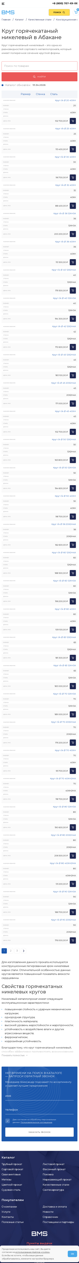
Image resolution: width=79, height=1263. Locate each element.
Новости (48, 1211)
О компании (9, 1206)
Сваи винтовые (11, 1174)
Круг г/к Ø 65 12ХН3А (64, 665)
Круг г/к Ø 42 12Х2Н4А (64, 326)
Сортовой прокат (12, 1169)
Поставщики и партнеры (58, 1222)
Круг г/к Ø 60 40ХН (65, 609)
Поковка (48, 1174)
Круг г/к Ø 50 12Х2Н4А (64, 439)
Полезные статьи (13, 1222)
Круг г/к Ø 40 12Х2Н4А (64, 270)
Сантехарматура (53, 1189)
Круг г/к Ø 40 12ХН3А (64, 298)
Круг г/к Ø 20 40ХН (65, 100)
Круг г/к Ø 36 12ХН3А (64, 213)
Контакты (8, 1216)
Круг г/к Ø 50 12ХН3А (64, 467)
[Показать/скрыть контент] (39, 1055)
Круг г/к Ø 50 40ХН (65, 496)
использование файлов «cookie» (32, 1252)
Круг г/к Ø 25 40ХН (65, 128)
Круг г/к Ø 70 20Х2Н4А (63, 722)
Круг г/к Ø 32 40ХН (65, 185)
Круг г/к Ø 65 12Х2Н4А (64, 637)
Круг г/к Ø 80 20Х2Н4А (63, 835)
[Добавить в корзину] (73, 121)
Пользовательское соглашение (36, 1122)
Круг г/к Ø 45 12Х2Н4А (64, 354)
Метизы (6, 1179)
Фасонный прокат (54, 1169)
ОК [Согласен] (72, 1254)
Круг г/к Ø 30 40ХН (65, 157)
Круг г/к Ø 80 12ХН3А (64, 806)
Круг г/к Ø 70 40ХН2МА (63, 778)
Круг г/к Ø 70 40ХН (65, 750)
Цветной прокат (12, 1184)
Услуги (6, 1211)
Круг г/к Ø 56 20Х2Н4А (63, 524)
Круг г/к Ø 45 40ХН (65, 411)
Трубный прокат (12, 1164)
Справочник (50, 1216)
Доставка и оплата (55, 1206)
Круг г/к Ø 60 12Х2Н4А (64, 552)
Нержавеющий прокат (57, 1179)
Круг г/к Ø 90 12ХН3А (64, 891)
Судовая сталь (11, 1189)
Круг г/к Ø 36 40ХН (65, 241)
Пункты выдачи (39, 1243)
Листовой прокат (53, 1164)
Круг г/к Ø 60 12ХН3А (64, 580)
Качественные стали (56, 1184)
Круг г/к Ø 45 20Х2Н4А (63, 383)
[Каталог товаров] (3, 4)
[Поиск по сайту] (59, 12)
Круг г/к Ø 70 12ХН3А (64, 693)
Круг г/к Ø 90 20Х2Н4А (63, 919)
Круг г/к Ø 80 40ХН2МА (63, 863)
